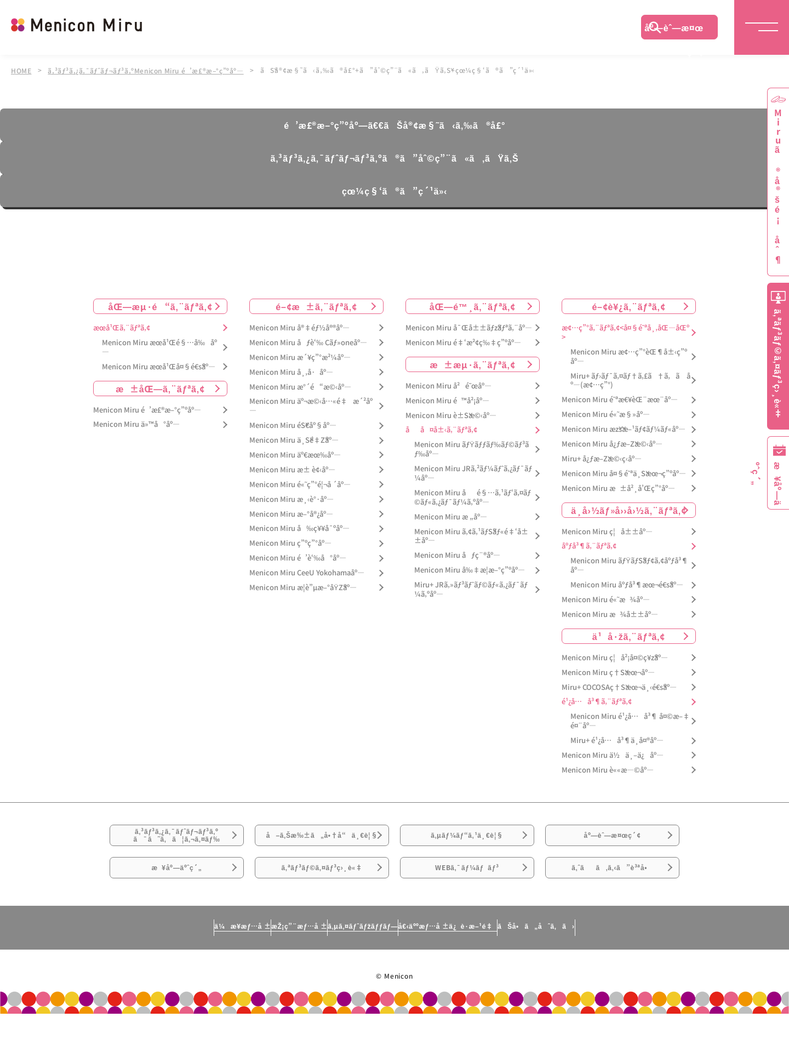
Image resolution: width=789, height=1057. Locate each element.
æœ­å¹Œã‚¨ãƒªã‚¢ (121, 327)
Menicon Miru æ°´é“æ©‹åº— (300, 385)
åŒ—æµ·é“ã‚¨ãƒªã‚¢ (160, 305)
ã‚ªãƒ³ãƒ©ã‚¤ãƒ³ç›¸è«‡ (322, 903)
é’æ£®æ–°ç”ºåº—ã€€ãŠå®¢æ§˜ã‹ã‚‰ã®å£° (394, 123)
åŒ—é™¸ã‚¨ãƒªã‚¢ (473, 305)
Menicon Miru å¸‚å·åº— (291, 370)
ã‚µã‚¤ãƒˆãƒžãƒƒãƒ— (358, 968)
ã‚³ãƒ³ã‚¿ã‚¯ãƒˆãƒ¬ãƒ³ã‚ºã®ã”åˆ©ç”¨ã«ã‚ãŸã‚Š (394, 156)
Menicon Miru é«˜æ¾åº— (606, 598)
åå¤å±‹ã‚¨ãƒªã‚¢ (441, 428)
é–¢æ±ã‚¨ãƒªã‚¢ (316, 305)
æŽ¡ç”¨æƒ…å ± (244, 968)
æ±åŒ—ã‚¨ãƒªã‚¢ (160, 386)
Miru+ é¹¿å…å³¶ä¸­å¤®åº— (617, 739)
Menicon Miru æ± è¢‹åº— (292, 468)
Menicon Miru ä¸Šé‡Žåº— (294, 439)
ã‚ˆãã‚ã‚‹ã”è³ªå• (612, 903)
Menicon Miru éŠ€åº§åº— (292, 424)
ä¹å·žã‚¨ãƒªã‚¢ (628, 634)
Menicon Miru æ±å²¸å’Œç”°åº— (618, 487)
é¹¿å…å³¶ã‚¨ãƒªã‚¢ (597, 700)
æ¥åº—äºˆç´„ (176, 903)
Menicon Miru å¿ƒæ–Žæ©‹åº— (612, 443)
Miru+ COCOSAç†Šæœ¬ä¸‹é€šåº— (619, 685)
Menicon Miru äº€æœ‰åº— (295, 454)
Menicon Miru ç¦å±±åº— (607, 530)
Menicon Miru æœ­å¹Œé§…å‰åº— (159, 345)
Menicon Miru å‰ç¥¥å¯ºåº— (299, 527)
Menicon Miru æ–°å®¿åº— (291, 512)
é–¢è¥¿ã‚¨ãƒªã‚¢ (628, 305)
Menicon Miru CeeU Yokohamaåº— (306, 571)
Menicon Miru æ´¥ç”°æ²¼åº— (300, 356)
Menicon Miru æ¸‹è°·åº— (291, 497)
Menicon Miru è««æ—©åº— (608, 769)
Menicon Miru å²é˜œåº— (448, 384)
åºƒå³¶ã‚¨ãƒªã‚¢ (589, 545)
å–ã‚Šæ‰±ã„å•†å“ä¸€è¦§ (322, 848)
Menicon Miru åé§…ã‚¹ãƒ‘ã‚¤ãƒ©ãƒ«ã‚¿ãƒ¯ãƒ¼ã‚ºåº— (472, 496)
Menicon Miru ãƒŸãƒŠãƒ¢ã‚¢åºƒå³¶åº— (629, 564)
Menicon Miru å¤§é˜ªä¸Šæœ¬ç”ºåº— (624, 472)
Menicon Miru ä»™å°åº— (136, 423)
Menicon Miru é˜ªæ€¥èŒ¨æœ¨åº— (620, 398)
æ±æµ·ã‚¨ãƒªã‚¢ (473, 362)
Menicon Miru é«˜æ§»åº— (606, 413)
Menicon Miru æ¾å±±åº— (610, 613)
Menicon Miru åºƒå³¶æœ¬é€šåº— (626, 584)
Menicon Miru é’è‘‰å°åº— (297, 557)
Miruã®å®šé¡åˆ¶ (778, 186)
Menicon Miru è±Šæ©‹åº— (450, 414)
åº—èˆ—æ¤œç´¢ (674, 30)
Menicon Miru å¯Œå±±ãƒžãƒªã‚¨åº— (468, 327)
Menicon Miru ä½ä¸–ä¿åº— (613, 754)
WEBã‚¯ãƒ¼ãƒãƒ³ (467, 903)
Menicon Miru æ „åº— (450, 515)
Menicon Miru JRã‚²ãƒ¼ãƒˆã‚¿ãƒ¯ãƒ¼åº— (473, 472)
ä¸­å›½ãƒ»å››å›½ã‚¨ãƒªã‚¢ (629, 508)
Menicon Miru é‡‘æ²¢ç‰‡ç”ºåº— (463, 341)
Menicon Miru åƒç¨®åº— (457, 554)
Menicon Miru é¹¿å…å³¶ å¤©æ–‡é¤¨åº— (630, 720)
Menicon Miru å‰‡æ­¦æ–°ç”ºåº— (469, 569)
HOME (21, 70)
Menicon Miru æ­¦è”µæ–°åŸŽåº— (303, 586)
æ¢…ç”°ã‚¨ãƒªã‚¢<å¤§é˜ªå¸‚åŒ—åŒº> (625, 331)
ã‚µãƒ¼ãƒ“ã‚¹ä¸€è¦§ (467, 841)
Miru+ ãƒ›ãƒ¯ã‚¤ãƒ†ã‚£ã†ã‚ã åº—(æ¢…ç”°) (630, 379)
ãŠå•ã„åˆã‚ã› (637, 968)
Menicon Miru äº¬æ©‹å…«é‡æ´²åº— (311, 405)
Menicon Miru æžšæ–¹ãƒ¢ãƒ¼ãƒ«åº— (623, 428)
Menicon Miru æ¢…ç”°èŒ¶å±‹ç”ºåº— (628, 355)
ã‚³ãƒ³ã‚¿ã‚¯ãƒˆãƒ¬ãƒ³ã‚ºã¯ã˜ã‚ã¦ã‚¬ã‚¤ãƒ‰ (177, 842)
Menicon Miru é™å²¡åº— (447, 399)
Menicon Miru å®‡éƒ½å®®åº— (299, 327)
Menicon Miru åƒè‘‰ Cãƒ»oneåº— (308, 341)
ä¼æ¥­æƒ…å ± (140, 968)
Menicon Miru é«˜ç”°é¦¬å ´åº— (300, 483)
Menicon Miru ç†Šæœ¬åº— (608, 671)
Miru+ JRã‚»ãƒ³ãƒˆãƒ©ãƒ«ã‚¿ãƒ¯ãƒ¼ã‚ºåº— (471, 588)
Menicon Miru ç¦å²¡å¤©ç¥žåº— (615, 656)
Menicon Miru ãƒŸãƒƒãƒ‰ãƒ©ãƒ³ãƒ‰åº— (471, 448)
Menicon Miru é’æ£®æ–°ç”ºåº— (147, 408)
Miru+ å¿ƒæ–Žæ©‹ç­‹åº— (602, 457)
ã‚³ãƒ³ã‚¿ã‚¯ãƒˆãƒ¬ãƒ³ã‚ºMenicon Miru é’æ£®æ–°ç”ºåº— (149, 70)
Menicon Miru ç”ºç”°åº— (290, 542)
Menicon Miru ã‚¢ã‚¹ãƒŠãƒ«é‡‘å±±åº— (471, 534)
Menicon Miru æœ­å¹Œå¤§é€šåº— (158, 365)
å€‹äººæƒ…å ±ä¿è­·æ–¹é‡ (496, 968)
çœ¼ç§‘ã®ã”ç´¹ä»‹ (394, 189)
